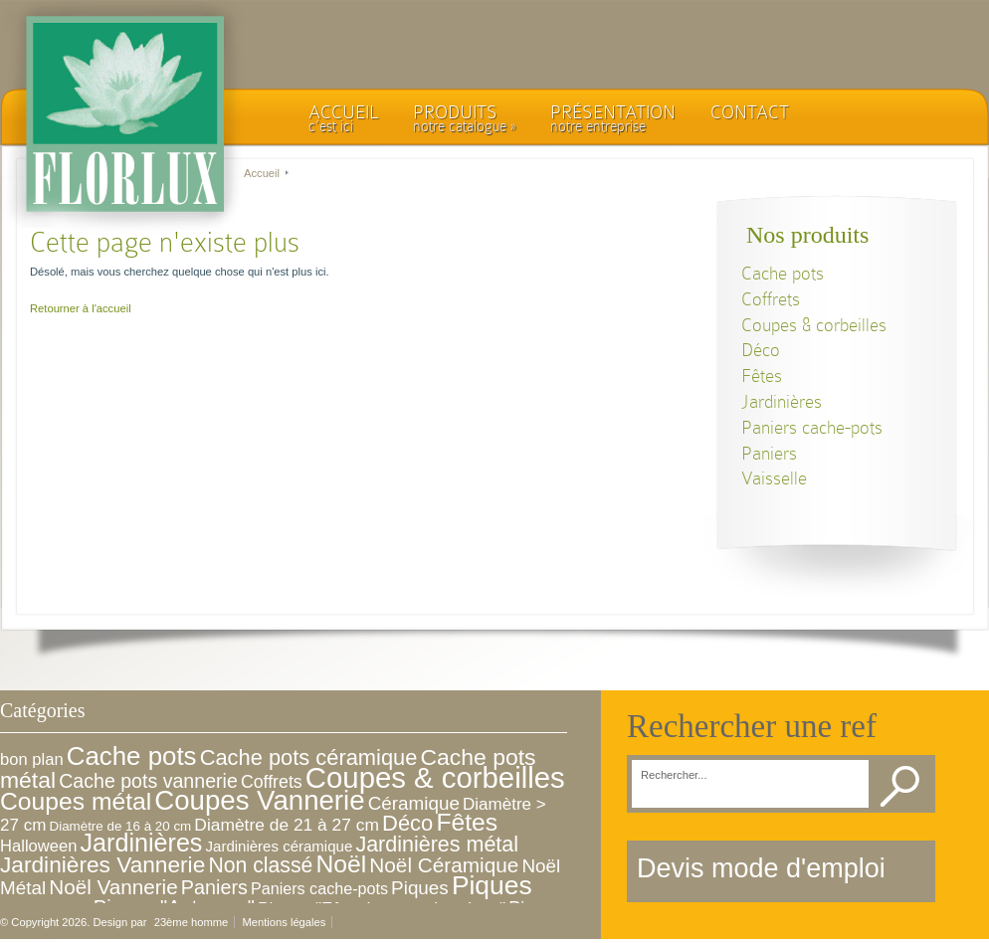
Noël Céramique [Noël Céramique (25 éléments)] (443, 864)
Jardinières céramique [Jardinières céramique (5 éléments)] (279, 846)
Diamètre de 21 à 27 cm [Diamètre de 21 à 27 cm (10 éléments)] (286, 825)
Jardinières (781, 401)
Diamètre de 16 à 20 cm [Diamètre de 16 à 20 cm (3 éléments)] (121, 826)
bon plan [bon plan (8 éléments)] (32, 759)
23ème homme (191, 922)
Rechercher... (674, 775)
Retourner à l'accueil (80, 308)
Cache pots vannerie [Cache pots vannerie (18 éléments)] (148, 781)
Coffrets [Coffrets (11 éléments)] (271, 782)
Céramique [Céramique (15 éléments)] (414, 803)
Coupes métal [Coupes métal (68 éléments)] (75, 801)
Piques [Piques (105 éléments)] (492, 885)
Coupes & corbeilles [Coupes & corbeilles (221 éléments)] (435, 777)
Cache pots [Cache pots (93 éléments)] (132, 756)
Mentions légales (283, 922)
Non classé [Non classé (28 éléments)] (260, 864)
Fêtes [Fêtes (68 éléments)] (466, 822)
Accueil (262, 173)
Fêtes (761, 375)
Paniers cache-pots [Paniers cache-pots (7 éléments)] (319, 888)
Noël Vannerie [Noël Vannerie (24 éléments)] (113, 886)
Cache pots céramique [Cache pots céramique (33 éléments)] (309, 757)
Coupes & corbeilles (814, 324)
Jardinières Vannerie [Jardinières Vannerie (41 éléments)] (102, 864)
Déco (760, 349)
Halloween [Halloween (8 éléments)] (38, 846)
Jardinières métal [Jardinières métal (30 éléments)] (436, 844)
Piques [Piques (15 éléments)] (420, 887)
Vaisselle (774, 478)
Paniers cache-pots (812, 427)
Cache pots (782, 273)
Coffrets (770, 298)
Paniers (769, 453)
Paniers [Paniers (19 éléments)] (214, 887)
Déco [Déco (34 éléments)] (407, 823)
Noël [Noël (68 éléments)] (340, 863)
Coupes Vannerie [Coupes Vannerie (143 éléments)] (259, 800)
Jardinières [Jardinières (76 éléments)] (142, 842)
